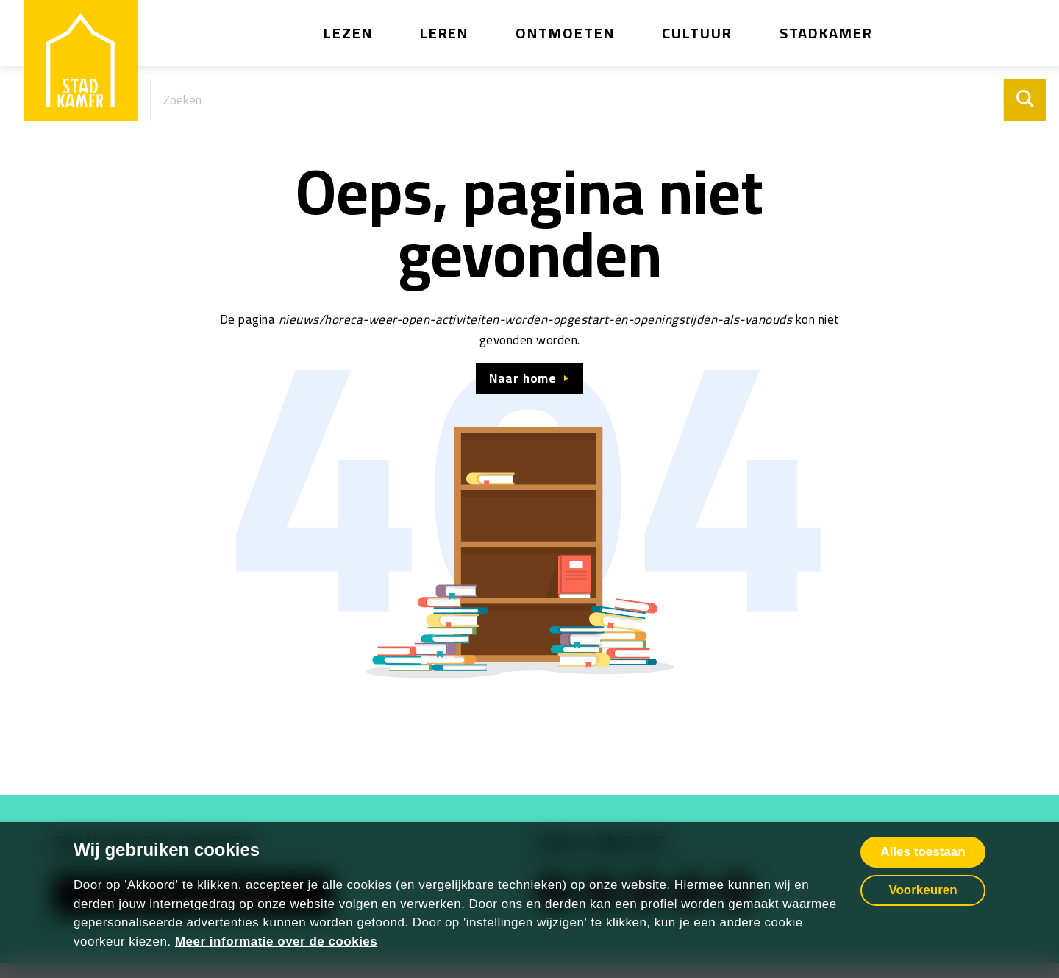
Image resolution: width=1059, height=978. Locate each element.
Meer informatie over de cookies (276, 942)
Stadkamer (827, 32)
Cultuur (697, 32)
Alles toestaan (922, 852)
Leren (444, 32)
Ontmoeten (565, 32)
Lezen (348, 32)
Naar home (523, 378)
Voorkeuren (922, 890)
